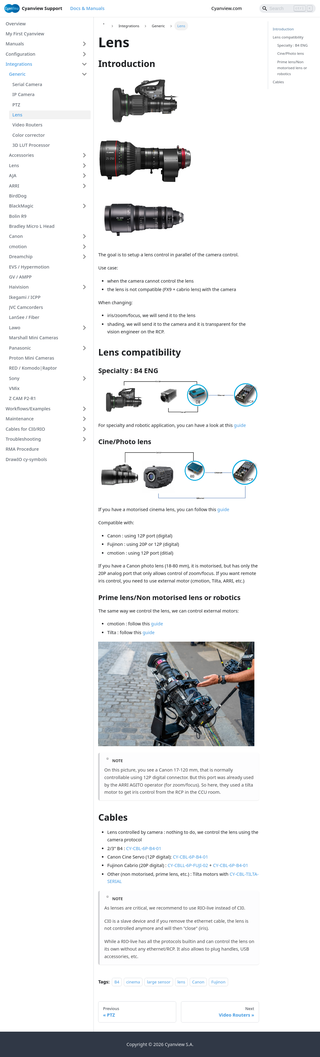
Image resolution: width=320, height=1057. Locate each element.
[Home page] (103, 25)
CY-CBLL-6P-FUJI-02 (188, 865)
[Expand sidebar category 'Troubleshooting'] (84, 439)
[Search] (287, 8)
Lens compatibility (288, 37)
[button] (46, 44)
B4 (116, 982)
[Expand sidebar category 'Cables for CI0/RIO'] (84, 429)
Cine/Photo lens (290, 53)
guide (240, 425)
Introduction (283, 29)
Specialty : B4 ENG (292, 45)
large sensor (158, 982)
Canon (198, 982)
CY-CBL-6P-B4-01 (144, 848)
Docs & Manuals (87, 8)
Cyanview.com (229, 8)
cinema (133, 982)
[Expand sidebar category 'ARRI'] (84, 185)
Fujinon (218, 982)
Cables (278, 82)
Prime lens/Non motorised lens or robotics (292, 67)
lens (181, 982)
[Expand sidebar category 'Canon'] (84, 236)
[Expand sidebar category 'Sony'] (84, 378)
